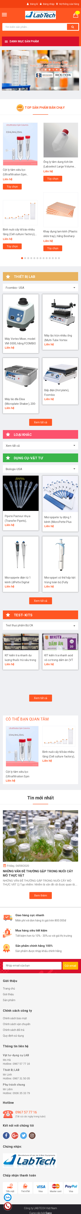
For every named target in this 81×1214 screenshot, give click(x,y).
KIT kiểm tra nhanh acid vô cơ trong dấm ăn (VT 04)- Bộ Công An (58, 660)
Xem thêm (40, 895)
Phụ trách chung (14, 1084)
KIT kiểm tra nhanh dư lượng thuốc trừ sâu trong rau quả (20, 660)
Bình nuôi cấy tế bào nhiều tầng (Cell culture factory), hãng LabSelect (19, 234)
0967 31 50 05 (21, 1078)
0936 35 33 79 (21, 1093)
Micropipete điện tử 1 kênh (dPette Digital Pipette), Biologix (18, 582)
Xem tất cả (40, 422)
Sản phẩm (9, 1000)
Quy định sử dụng (13, 1035)
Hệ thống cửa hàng (69, 4)
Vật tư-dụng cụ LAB (16, 1055)
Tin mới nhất (40, 798)
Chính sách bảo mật (15, 1018)
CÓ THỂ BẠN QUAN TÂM (27, 719)
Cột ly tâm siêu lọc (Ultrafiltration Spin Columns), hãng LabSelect (19, 174)
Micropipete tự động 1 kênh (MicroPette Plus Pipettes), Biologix (58, 522)
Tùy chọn (12, 186)
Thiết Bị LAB (11, 1069)
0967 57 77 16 (21, 1063)
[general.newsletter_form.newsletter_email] (32, 966)
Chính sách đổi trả (13, 1029)
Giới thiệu (8, 994)
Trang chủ (9, 988)
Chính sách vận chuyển (16, 1024)
